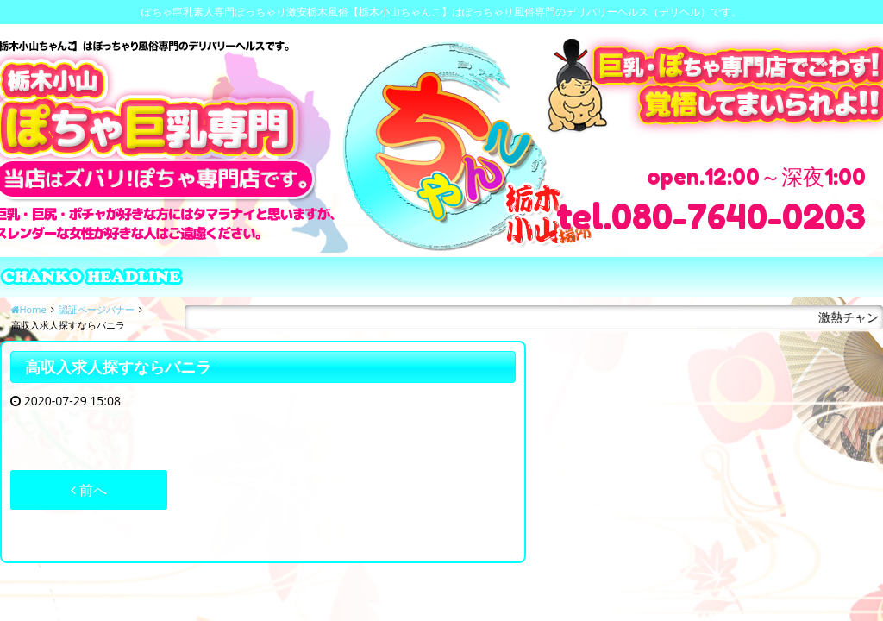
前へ (89, 489)
